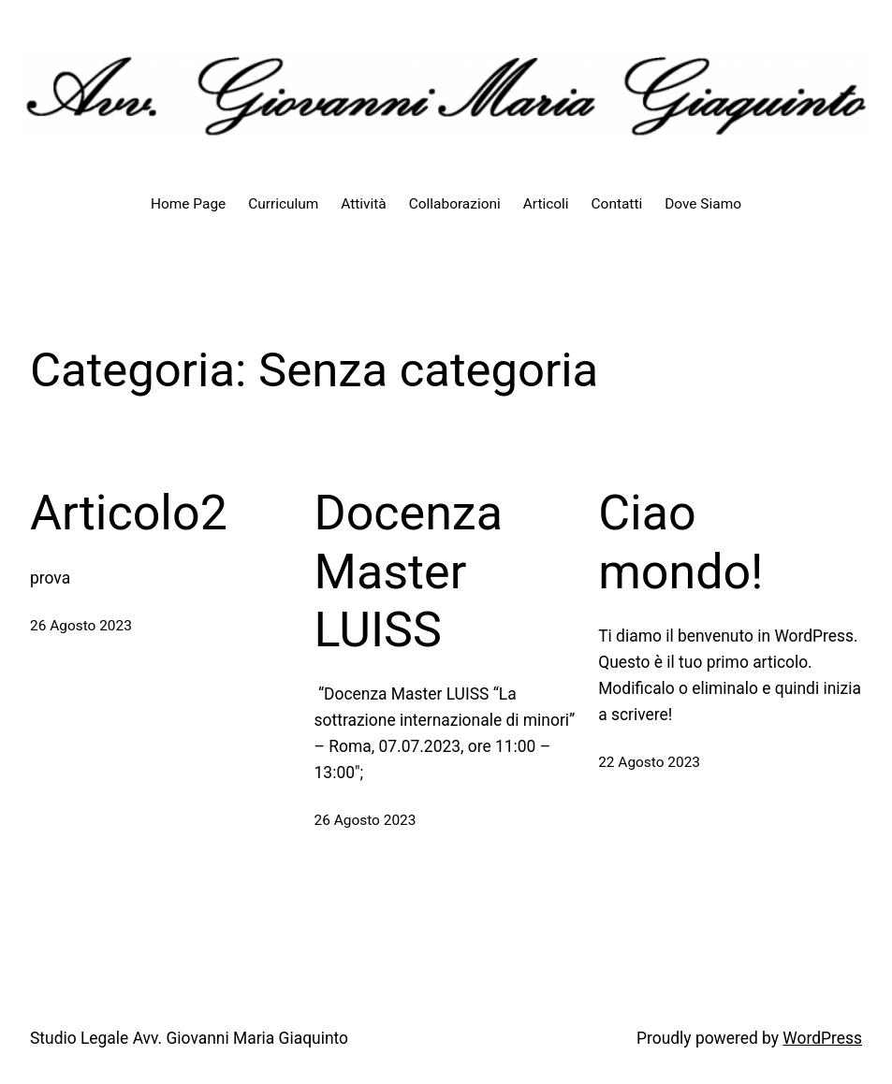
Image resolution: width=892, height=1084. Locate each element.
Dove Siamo (703, 203)
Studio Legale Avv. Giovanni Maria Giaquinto (189, 1038)
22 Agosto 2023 (649, 762)
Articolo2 (128, 513)
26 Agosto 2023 (81, 625)
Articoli (546, 203)
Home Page (188, 203)
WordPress (822, 1038)
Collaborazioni (455, 203)
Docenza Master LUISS (408, 571)
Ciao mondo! (680, 542)
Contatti (617, 203)
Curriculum (283, 203)
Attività (363, 203)
